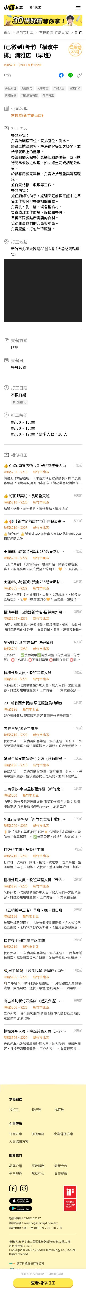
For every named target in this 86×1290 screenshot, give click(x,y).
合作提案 (60, 1173)
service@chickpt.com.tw (41, 1223)
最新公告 (60, 1165)
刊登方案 (15, 1134)
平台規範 (15, 1173)
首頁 (7, 32)
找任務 (36, 1109)
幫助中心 (38, 1173)
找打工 (14, 1109)
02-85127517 (32, 1218)
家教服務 (38, 1165)
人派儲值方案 (18, 1141)
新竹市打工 (24, 32)
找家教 (59, 1109)
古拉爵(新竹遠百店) (54, 32)
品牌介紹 (15, 1165)
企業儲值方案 (63, 1134)
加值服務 (37, 1134)
